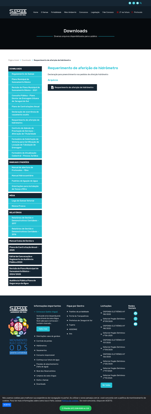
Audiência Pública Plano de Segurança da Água (22, 281)
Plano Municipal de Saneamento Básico (21, 80)
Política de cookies (70, 401)
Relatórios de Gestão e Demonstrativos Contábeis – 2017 (25, 221)
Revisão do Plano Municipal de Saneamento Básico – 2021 (26, 88)
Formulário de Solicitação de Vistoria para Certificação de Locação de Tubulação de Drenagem (25, 143)
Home (35, 12)
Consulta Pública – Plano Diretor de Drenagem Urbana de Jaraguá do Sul (25, 98)
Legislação (95, 12)
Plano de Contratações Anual (25, 106)
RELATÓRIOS (15, 212)
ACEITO (7, 405)
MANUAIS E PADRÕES (19, 162)
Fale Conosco (108, 12)
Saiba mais (43, 329)
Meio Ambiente (70, 12)
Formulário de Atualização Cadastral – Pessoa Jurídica (25, 154)
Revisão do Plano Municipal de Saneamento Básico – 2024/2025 (23, 271)
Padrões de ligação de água (25, 181)
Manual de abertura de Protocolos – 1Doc (22, 168)
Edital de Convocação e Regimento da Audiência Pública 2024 (21, 259)
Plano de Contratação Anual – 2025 (23, 248)
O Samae (44, 12)
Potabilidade (56, 12)
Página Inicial (13, 60)
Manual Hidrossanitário (22, 175)
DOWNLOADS (15, 69)
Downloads (26, 60)
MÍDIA (12, 195)
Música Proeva (18, 206)
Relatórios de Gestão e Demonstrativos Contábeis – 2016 (25, 232)
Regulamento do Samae (23, 74)
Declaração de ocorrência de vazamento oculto (25, 113)
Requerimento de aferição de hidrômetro (25, 121)
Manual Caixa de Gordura (21, 241)
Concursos (83, 12)
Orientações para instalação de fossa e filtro (25, 187)
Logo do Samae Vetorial (23, 201)
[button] (106, 385)
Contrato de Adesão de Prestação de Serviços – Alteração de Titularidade (24, 131)
